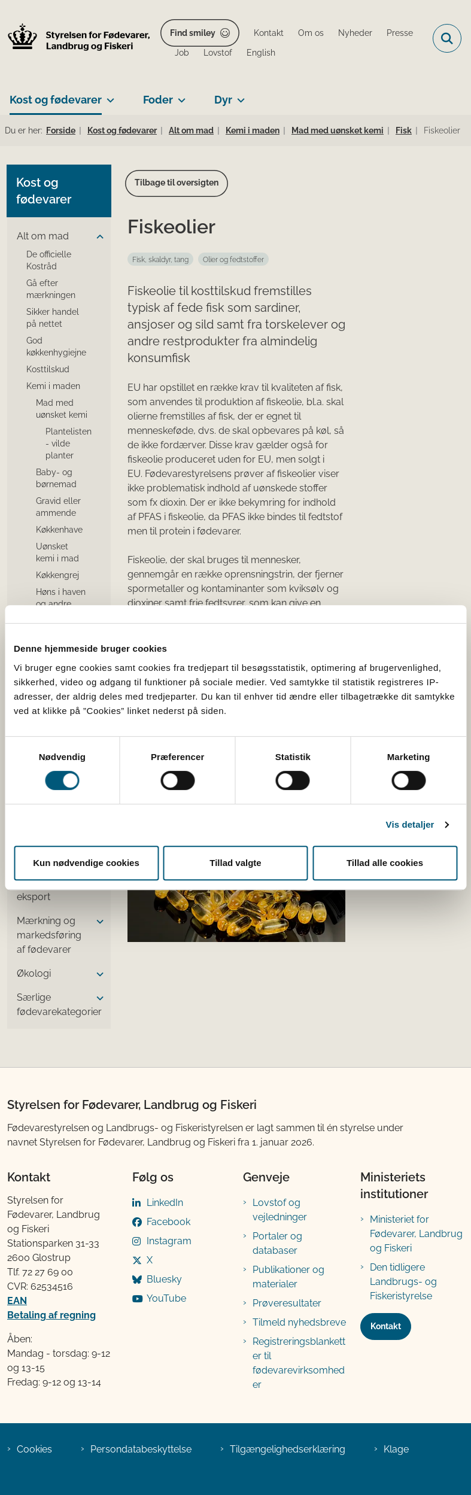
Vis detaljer (410, 824)
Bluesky (164, 1279)
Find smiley (192, 33)
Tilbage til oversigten (176, 182)
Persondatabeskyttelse (141, 1449)
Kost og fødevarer (56, 99)
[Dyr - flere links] (238, 95)
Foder (158, 99)
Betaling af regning (51, 1315)
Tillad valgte (235, 863)
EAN (17, 1300)
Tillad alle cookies (385, 863)
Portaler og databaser (277, 1243)
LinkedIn (165, 1202)
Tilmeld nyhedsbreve (299, 1322)
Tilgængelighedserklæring (287, 1449)
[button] (97, 237)
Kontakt (385, 1326)
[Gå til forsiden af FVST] (75, 38)
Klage (396, 1449)
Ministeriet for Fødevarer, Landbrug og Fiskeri (416, 1234)
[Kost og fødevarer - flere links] (108, 95)
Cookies (34, 1449)
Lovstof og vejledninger (280, 1210)
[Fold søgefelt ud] (447, 38)
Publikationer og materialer (288, 1277)
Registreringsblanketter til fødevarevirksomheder (299, 1363)
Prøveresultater (287, 1303)
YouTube (166, 1298)
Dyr (223, 99)
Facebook (168, 1221)
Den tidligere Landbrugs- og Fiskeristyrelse (403, 1282)
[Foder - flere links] (179, 95)
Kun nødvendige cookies (86, 863)
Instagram (169, 1241)
